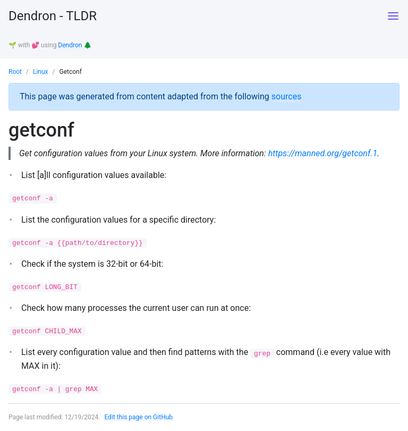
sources (286, 96)
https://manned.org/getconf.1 (322, 153)
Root (15, 71)
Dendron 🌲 (74, 45)
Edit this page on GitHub (138, 417)
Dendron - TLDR (52, 16)
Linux (40, 71)
